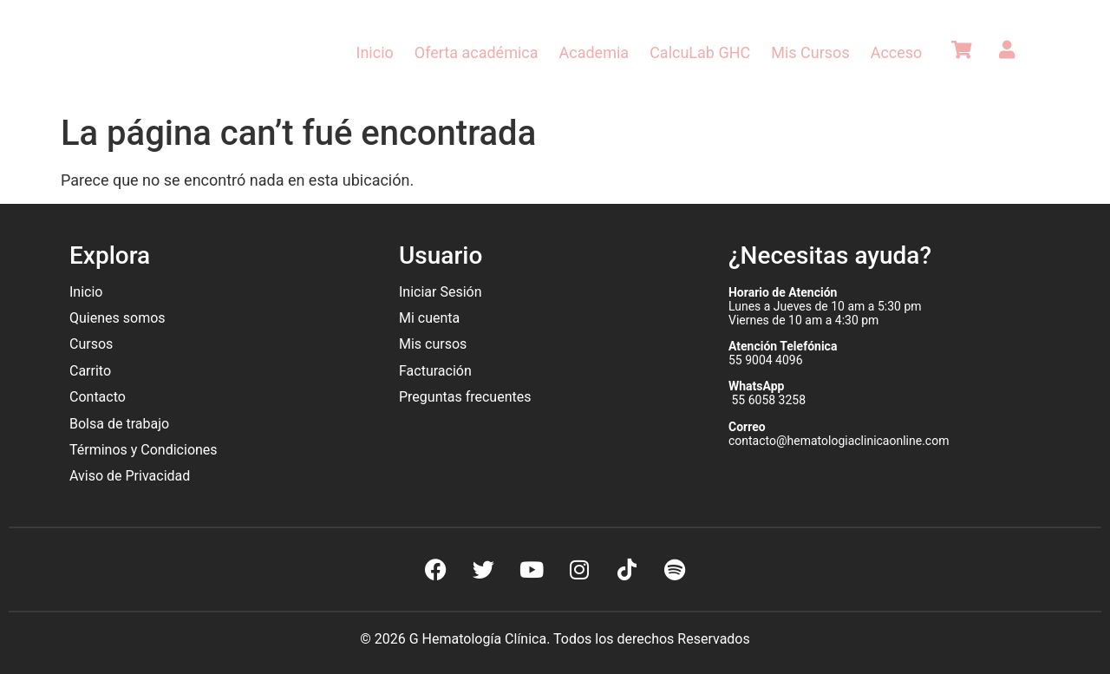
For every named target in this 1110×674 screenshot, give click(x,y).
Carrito (90, 371)
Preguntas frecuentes (466, 397)
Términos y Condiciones (143, 450)
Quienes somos (119, 318)
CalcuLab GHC (700, 52)
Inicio (375, 52)
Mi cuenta (429, 318)
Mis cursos (433, 344)
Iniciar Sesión (440, 292)
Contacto (97, 397)
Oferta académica (477, 52)
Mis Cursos (810, 52)
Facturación (435, 371)
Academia (594, 52)
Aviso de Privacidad (129, 476)
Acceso (897, 52)
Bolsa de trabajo (119, 424)
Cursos (91, 344)
